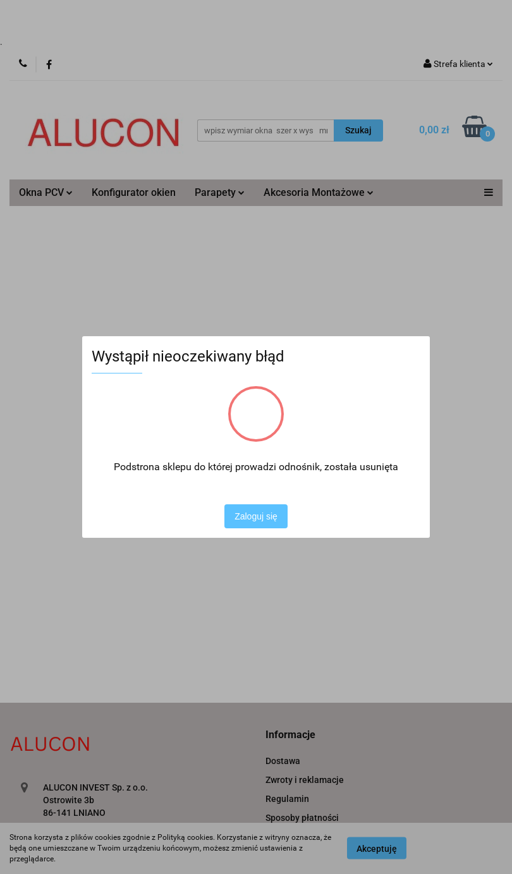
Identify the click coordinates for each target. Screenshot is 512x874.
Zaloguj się (256, 516)
